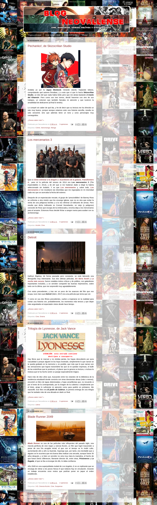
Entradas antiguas (84, 493)
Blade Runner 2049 (40, 416)
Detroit (32, 237)
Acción (37, 225)
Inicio (63, 493)
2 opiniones (63, 313)
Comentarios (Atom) (45, 499)
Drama (42, 316)
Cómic (38, 128)
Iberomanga (45, 128)
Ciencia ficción (44, 486)
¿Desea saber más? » (36, 120)
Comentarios (106, 79)
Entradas (105, 75)
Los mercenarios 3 (40, 139)
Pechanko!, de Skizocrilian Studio (49, 46)
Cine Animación (70, 35)
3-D (37, 486)
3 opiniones (63, 124)
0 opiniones (63, 222)
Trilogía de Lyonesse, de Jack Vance (52, 328)
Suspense (58, 486)
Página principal (34, 35)
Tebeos (84, 35)
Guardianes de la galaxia (70, 180)
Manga (53, 128)
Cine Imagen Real (52, 35)
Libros (38, 405)
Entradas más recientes (40, 493)
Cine (43, 225)
